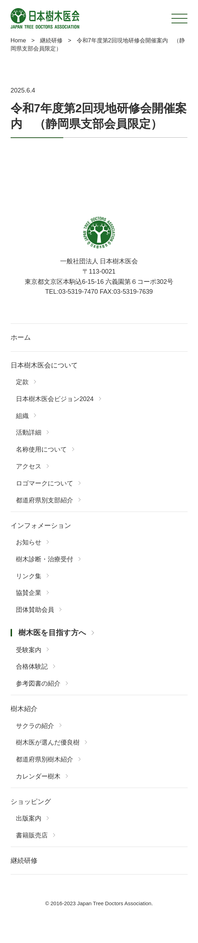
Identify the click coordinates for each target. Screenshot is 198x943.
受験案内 (28, 650)
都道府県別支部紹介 (44, 500)
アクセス (28, 467)
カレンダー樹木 (38, 777)
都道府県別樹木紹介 (44, 760)
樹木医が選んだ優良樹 (48, 743)
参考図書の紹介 (38, 684)
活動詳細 (28, 433)
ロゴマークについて (44, 484)
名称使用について (41, 450)
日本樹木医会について (44, 365)
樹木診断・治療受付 (44, 559)
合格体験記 (32, 667)
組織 (22, 416)
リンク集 (28, 576)
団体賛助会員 (35, 610)
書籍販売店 (32, 835)
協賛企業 (28, 593)
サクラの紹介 (35, 726)
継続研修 (24, 860)
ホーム (21, 337)
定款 (22, 382)
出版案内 (28, 819)
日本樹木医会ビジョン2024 (55, 399)
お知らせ (28, 542)
